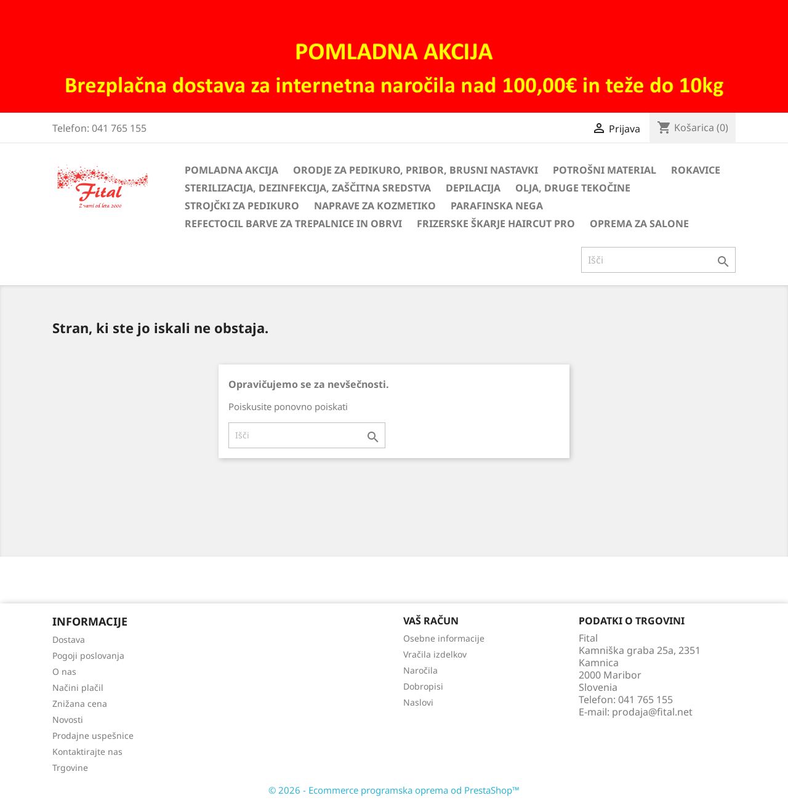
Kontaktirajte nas (87, 751)
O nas (64, 671)
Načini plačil (77, 687)
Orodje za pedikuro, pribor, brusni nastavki (415, 170)
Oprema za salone (639, 223)
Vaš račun (431, 620)
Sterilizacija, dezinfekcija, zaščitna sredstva (308, 188)
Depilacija (473, 188)
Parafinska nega (497, 205)
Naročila (420, 670)
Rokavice (695, 170)
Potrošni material (604, 170)
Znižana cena (79, 703)
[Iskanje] (658, 260)
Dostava (68, 639)
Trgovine (70, 767)
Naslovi (418, 702)
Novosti (67, 719)
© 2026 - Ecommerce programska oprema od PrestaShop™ (394, 790)
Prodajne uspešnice (93, 735)
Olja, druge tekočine (572, 188)
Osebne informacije (443, 638)
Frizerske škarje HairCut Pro (496, 223)
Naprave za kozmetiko (375, 205)
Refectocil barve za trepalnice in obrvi (293, 223)
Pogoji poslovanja (88, 655)
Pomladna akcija (231, 170)
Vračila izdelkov (435, 654)
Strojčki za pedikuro (242, 205)
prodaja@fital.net (652, 712)
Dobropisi (423, 686)
